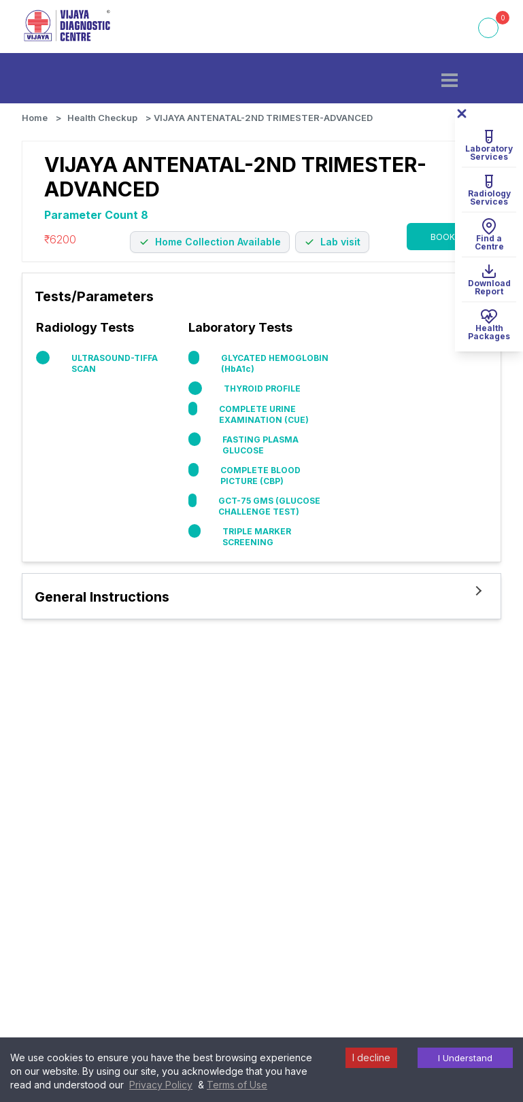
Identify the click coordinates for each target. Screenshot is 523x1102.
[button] (449, 80)
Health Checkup (102, 117)
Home (35, 117)
